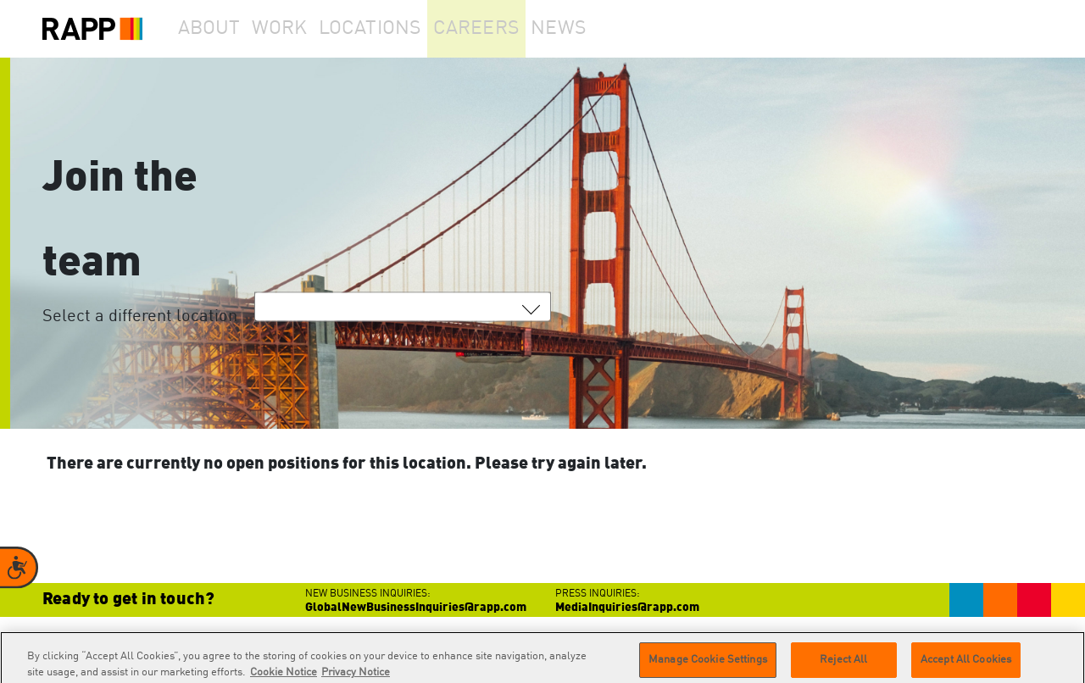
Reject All (843, 664)
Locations (403, 29)
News (604, 29)
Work (304, 29)
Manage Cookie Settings (707, 664)
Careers (511, 29)
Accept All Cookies (966, 664)
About (217, 29)
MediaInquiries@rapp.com (627, 608)
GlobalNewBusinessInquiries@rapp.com (415, 608)
